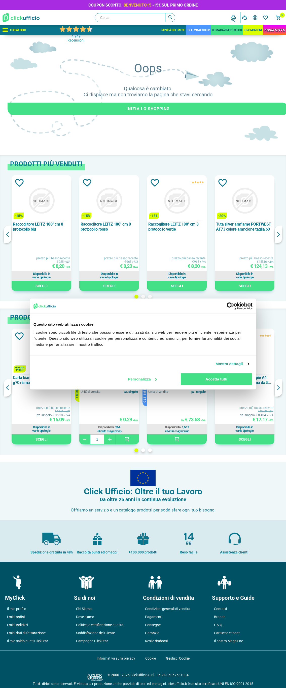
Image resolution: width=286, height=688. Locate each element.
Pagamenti (153, 617)
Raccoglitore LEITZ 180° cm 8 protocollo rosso (106, 227)
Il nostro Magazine (228, 641)
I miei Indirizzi (17, 625)
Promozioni (253, 30)
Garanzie (152, 633)
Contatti (220, 609)
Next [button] (278, 234)
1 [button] (136, 296)
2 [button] (143, 296)
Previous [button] (7, 234)
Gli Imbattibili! (199, 30)
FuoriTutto (274, 30)
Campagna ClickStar (92, 641)
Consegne (153, 625)
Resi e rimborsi (156, 641)
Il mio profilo (16, 609)
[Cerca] (135, 17)
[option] (41, 233)
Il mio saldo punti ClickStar (27, 641)
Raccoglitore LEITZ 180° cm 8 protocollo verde (173, 227)
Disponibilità (106, 427)
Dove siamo (85, 617)
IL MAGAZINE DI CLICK (227, 30)
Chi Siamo (84, 609)
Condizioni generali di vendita (167, 609)
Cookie (150, 658)
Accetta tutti (216, 379)
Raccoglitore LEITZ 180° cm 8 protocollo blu (38, 227)
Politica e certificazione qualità (99, 625)
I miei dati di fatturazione (26, 633)
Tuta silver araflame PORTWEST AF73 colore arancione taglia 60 (243, 227)
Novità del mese (173, 30)
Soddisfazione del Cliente (95, 633)
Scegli (41, 286)
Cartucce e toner (227, 633)
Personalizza (142, 379)
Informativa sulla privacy (116, 658)
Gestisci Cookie (178, 658)
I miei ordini (16, 617)
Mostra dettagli (229, 364)
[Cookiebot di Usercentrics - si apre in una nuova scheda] (230, 306)
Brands (219, 617)
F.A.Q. (218, 625)
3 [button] (150, 296)
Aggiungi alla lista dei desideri (19, 183)
